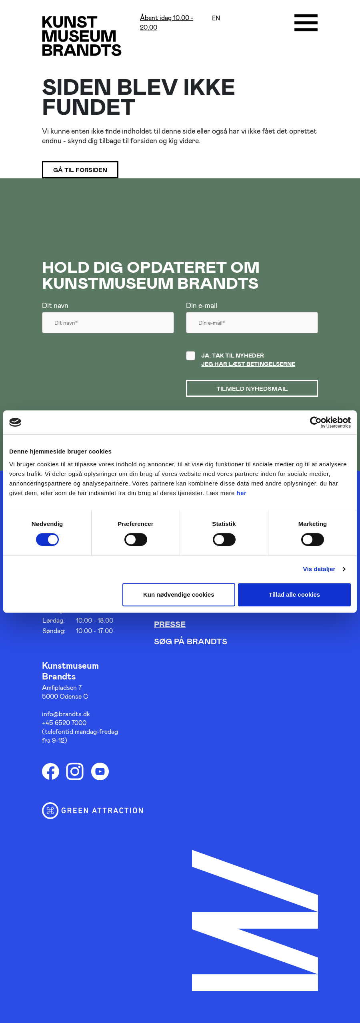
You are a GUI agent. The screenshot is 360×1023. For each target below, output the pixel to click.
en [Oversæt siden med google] (216, 18)
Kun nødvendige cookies (178, 594)
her (242, 493)
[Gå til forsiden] (82, 36)
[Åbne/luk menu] (306, 23)
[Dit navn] (108, 324)
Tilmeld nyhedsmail (252, 388)
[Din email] (252, 324)
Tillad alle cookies (294, 594)
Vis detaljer (319, 568)
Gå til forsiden (80, 169)
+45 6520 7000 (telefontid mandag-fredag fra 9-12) (80, 731)
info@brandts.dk (66, 713)
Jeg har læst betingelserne (248, 363)
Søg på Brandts (190, 641)
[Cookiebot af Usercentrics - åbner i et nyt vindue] (316, 422)
